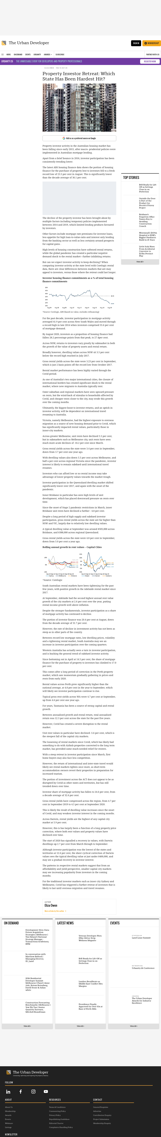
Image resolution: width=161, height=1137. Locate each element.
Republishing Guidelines (53, 1119)
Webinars (9, 1123)
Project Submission (88, 1119)
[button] (22, 1099)
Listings (8, 1127)
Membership (152, 43)
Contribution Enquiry (89, 1115)
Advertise (84, 1111)
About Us (9, 1107)
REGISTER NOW (150, 61)
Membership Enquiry (89, 1123)
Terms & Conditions (51, 1107)
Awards (8, 1115)
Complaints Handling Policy (54, 1127)
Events (8, 1119)
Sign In (136, 43)
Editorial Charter (50, 1123)
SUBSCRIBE (125, 1115)
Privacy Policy (48, 1115)
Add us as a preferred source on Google (79, 138)
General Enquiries (87, 1107)
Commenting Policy (51, 1111)
